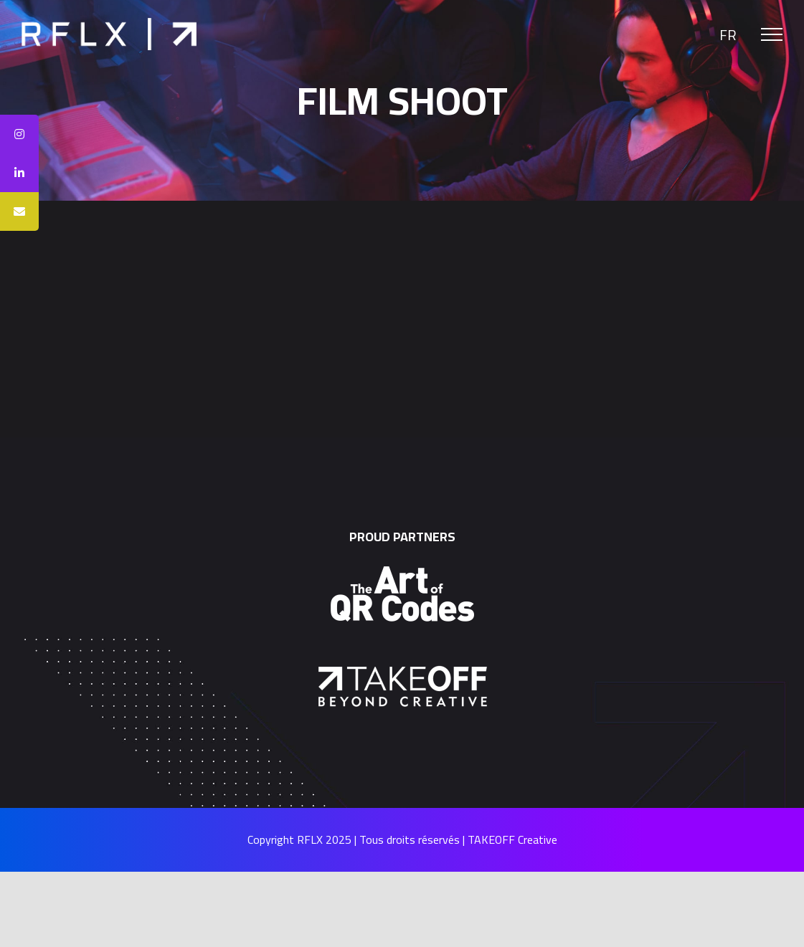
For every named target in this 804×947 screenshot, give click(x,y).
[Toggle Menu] (771, 34)
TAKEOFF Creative (512, 839)
